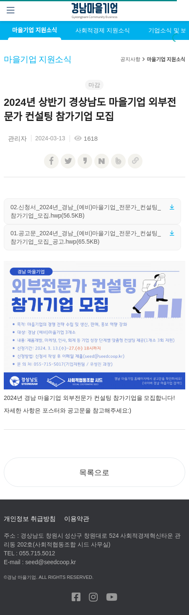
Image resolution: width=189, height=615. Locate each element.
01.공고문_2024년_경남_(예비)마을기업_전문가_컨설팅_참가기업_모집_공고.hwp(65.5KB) (85, 237)
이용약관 (76, 518)
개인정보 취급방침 (30, 518)
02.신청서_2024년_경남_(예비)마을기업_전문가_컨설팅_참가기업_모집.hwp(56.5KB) (85, 211)
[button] (94, 472)
